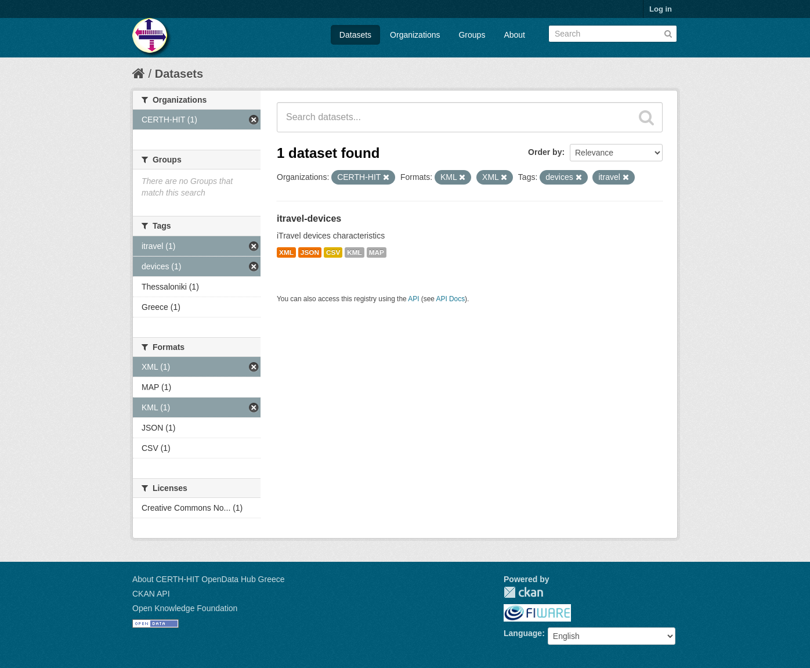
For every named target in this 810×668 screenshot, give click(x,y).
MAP (376, 252)
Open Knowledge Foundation (184, 608)
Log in (660, 9)
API (413, 299)
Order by (545, 152)
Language (523, 633)
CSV (333, 252)
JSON (310, 252)
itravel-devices (309, 218)
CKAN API (151, 593)
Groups (471, 34)
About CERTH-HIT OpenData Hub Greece (208, 579)
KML (354, 252)
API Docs (450, 299)
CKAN (523, 592)
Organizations (415, 34)
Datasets (355, 34)
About (514, 34)
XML (286, 252)
